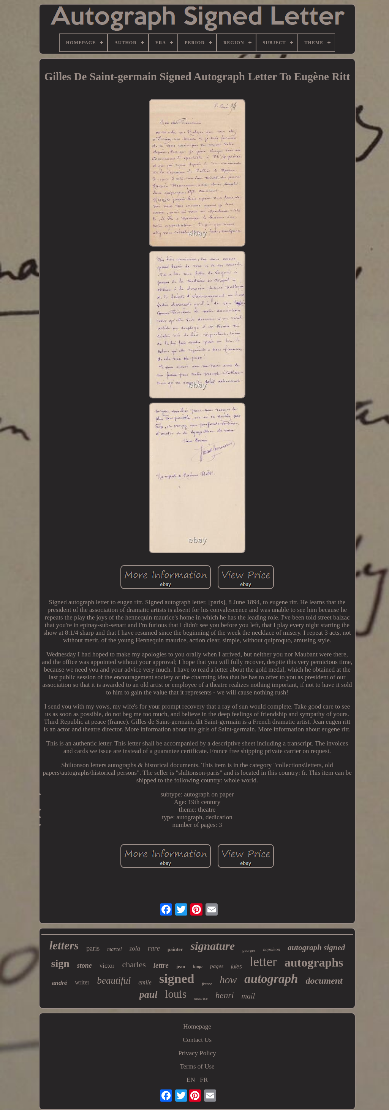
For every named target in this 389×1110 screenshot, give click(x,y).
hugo (197, 966)
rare (154, 948)
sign (60, 963)
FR (204, 1079)
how (228, 980)
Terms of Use (197, 1066)
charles (133, 964)
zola (135, 948)
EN (191, 1079)
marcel (114, 949)
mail (248, 996)
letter (263, 961)
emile (145, 982)
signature (212, 946)
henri (224, 995)
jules (236, 966)
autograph (271, 979)
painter (175, 949)
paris (93, 948)
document (323, 981)
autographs (314, 962)
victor (107, 965)
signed (176, 978)
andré (59, 982)
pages (216, 966)
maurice (201, 998)
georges (248, 950)
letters (64, 945)
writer (82, 982)
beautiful (114, 980)
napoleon (271, 949)
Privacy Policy (197, 1053)
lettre (161, 965)
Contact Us (197, 1039)
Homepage (197, 1026)
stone (84, 965)
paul (148, 994)
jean (180, 966)
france (207, 984)
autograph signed (316, 947)
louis (176, 994)
